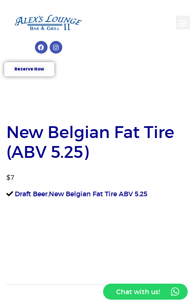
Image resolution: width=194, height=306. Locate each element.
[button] (183, 23)
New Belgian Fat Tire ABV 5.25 (98, 194)
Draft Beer (31, 194)
